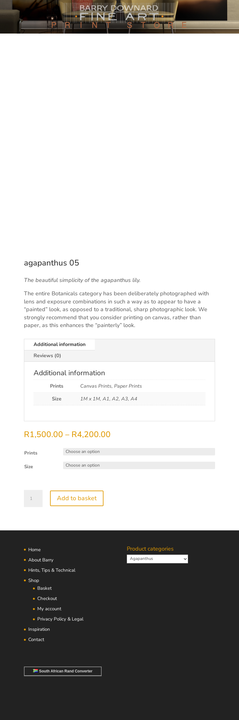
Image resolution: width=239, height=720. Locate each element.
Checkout (47, 598)
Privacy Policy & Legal (60, 619)
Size (28, 467)
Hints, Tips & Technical (51, 570)
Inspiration (39, 629)
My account (49, 609)
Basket (44, 588)
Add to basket (77, 498)
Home (34, 550)
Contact (36, 639)
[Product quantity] (33, 498)
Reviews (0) (47, 355)
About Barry (40, 560)
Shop (33, 580)
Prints (30, 453)
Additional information (59, 344)
